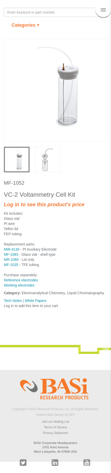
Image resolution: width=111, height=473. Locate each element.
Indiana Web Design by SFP (55, 415)
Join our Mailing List (55, 421)
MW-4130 (11, 249)
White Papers (35, 301)
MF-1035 (11, 265)
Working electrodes (19, 285)
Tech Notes (13, 301)
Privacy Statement (55, 433)
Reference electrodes (21, 280)
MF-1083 (11, 254)
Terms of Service (55, 427)
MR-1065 (11, 260)
